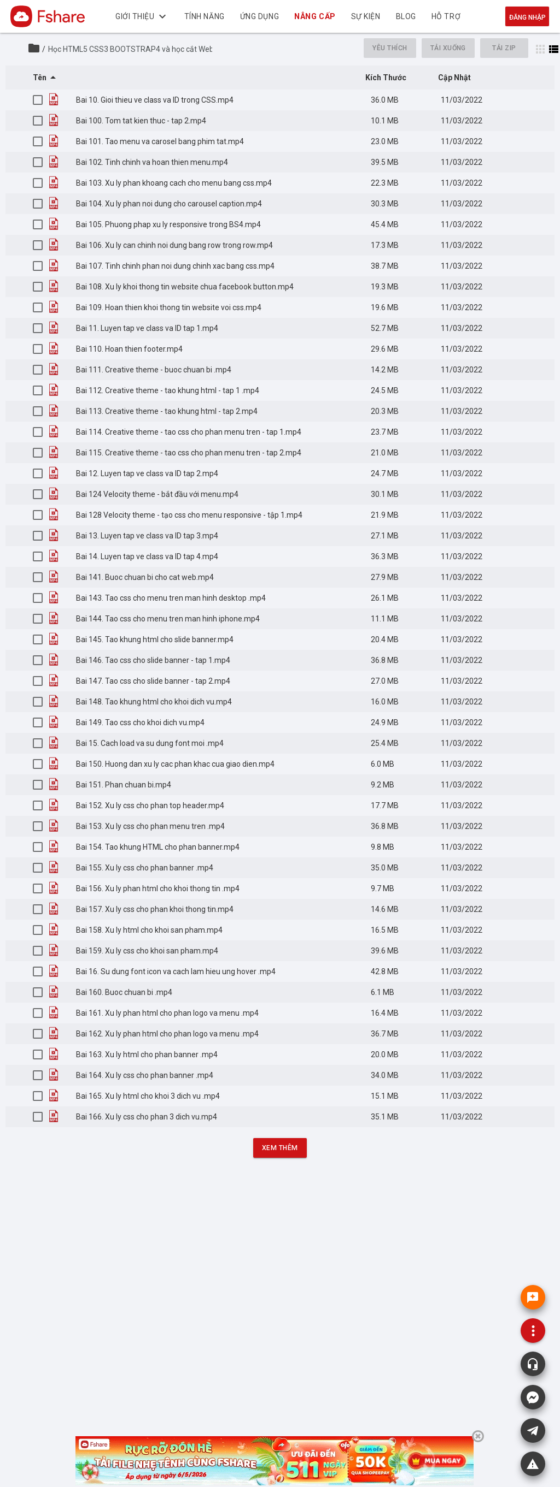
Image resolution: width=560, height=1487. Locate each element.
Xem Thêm (280, 1148)
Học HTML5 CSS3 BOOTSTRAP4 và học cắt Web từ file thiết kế (154, 49)
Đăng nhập (527, 17)
